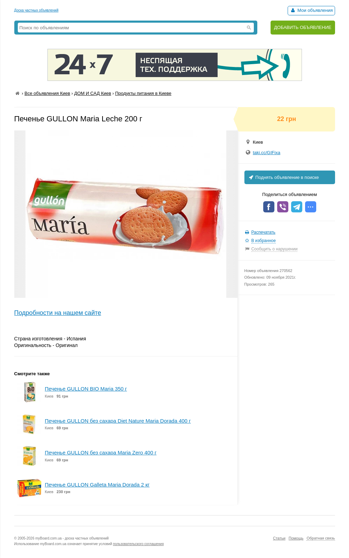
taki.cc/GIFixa (266, 152)
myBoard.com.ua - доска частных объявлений (71, 538)
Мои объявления (311, 10)
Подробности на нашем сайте (57, 312)
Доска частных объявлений (36, 10)
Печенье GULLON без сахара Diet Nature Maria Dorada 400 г (118, 421)
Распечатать (263, 232)
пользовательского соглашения (138, 544)
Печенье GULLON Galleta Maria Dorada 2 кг (97, 485)
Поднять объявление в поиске (283, 177)
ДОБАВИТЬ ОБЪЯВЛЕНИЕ (303, 27)
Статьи (279, 538)
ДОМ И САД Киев (92, 93)
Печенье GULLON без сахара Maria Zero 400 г (101, 452)
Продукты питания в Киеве (143, 93)
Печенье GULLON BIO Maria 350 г (86, 389)
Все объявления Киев (47, 93)
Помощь (296, 538)
